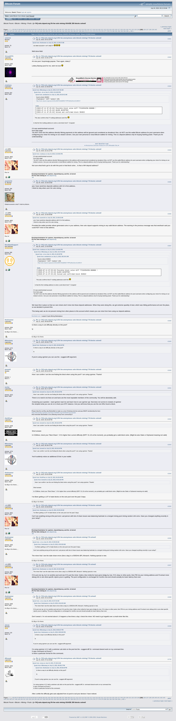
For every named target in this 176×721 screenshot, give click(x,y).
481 (131, 31)
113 (79, 29)
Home (9, 19)
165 (71, 31)
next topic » (167, 28)
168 (80, 31)
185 (127, 31)
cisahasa (8, 85)
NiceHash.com (36, 316)
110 (71, 29)
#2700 (169, 659)
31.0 (27, 16)
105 (57, 29)
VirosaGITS (9, 56)
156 (46, 31)
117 (91, 29)
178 (108, 31)
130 (127, 29)
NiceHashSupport (11, 245)
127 (118, 29)
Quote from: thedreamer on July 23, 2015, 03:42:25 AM (48, 569)
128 (121, 29)
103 (52, 29)
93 (29, 29)
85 (13, 29)
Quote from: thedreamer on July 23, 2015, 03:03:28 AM (48, 510)
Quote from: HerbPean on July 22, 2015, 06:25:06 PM (48, 477)
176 (102, 31)
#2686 (169, 214)
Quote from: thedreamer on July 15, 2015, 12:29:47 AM (48, 42)
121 (102, 29)
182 (119, 31)
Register (31, 19)
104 (54, 29)
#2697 (169, 565)
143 (10, 31)
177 (105, 31)
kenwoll (8, 369)
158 (52, 31)
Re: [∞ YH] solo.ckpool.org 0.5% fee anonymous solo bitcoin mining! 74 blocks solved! (68, 85)
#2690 (169, 370)
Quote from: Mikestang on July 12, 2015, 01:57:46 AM (48, 90)
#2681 (169, 39)
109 (68, 29)
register (28, 12)
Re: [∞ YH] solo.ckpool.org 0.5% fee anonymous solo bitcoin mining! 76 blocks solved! (68, 38)
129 (124, 29)
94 (31, 29)
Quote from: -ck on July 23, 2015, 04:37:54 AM (46, 601)
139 (153, 29)
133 (135, 29)
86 (15, 29)
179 (110, 31)
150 (30, 31)
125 (113, 29)
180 (113, 31)
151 (33, 31)
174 (96, 31)
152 (35, 31)
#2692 (169, 419)
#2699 (169, 626)
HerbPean (8, 418)
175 (99, 31)
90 (23, 29)
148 (24, 31)
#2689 (169, 341)
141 (5, 31)
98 (39, 29)
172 (91, 31)
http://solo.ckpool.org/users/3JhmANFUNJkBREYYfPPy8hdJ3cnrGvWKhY (58, 101)
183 (122, 31)
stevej (7, 625)
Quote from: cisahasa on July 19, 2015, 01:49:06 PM (48, 154)
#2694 (169, 473)
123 (107, 29)
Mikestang (9, 340)
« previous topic (165, 27)
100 (43, 29)
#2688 (169, 320)
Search (20, 19)
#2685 (169, 182)
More (37, 19)
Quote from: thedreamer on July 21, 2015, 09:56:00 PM (48, 345)
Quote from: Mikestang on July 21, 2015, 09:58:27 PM (48, 630)
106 (60, 29)
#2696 (169, 538)
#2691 (169, 388)
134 (138, 29)
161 (60, 31)
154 (41, 31)
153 (38, 31)
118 (93, 29)
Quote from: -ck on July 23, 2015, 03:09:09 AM (46, 542)
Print (169, 31)
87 (17, 29)
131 (130, 29)
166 (74, 31)
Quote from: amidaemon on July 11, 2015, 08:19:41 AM (51, 94)
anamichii (8, 181)
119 (96, 29)
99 (41, 29)
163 (66, 31)
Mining (23, 23)
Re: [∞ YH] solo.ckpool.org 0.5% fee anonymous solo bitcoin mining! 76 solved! (66, 537)
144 (13, 31)
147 (21, 31)
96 (35, 29)
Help (14, 19)
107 (63, 29)
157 (49, 31)
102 (49, 29)
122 (105, 29)
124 (110, 29)
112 (77, 29)
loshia (7, 387)
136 (144, 29)
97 (37, 29)
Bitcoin (17, 23)
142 (7, 31)
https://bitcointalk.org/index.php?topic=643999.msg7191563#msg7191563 (54, 412)
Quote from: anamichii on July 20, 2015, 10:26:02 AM (48, 217)
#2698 (169, 597)
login (22, 12)
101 (46, 29)
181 (116, 31)
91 (25, 29)
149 (27, 31)
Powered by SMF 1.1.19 (76, 717)
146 (19, 31)
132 (132, 29)
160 (58, 31)
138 (150, 29)
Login (25, 19)
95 (33, 29)
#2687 (169, 245)
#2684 (169, 150)
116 (88, 29)
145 (16, 31)
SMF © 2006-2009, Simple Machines (96, 717)
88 (19, 29)
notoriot (8, 38)
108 (66, 29)
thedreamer (9, 320)
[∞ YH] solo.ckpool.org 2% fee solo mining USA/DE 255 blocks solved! (59, 23)
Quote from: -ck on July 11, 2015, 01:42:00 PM (47, 92)
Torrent (32, 16)
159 (55, 31)
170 (85, 31)
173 (94, 31)
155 (44, 31)
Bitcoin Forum (8, 23)
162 (63, 31)
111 (74, 29)
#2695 (169, 506)
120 (99, 29)
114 (82, 29)
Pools (30, 23)
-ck (6, 149)
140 (155, 29)
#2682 (169, 57)
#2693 (169, 444)
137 (147, 29)
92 (27, 29)
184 (124, 31)
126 (116, 29)
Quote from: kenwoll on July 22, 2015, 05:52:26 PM (47, 392)
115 (85, 29)
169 (83, 31)
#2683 (169, 86)
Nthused (8, 658)
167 (77, 31)
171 (88, 31)
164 (69, 31)
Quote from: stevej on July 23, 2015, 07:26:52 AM (47, 663)
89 (21, 29)
